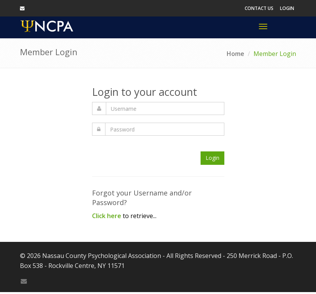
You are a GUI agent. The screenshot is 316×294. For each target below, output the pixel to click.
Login (287, 8)
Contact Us (259, 8)
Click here (106, 216)
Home (235, 53)
